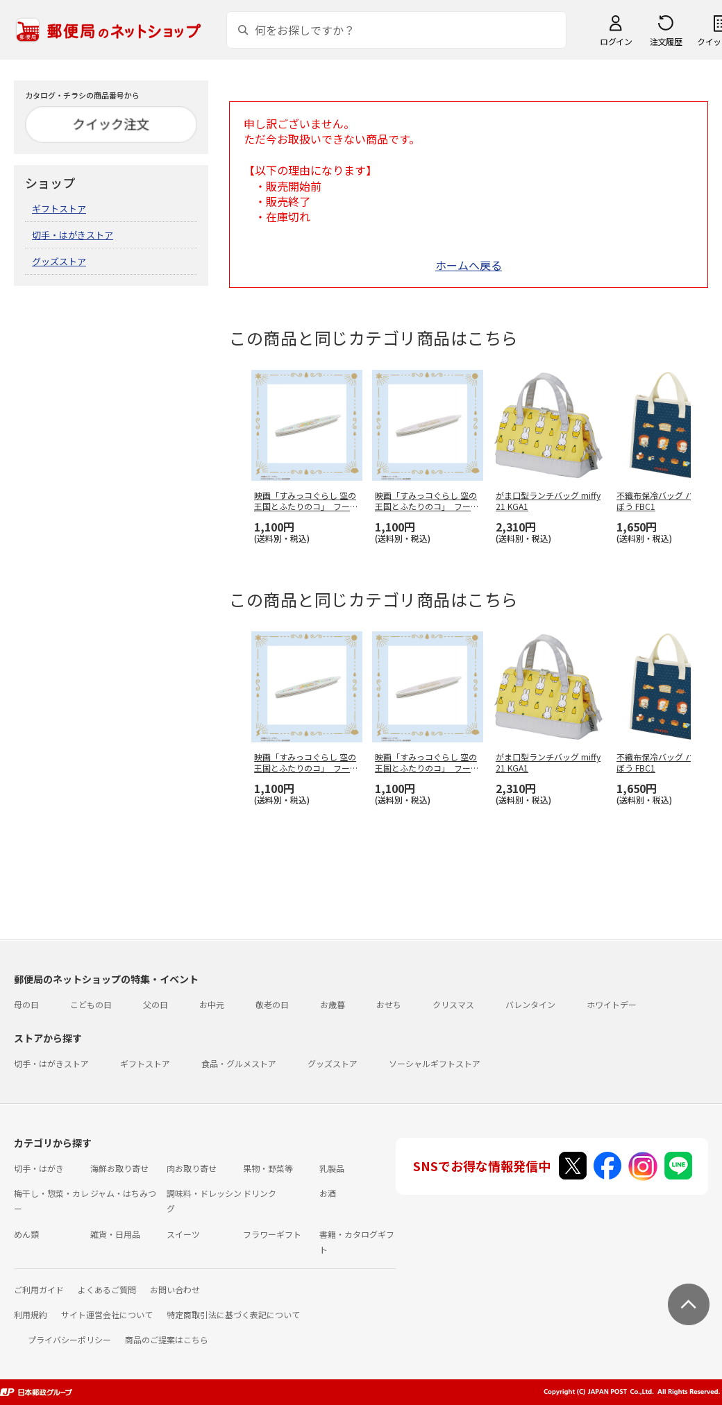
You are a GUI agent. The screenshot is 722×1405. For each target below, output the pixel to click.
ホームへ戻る (468, 265)
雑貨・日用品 (115, 1234)
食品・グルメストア (238, 1063)
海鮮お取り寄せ (119, 1168)
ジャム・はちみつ (123, 1193)
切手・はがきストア (72, 234)
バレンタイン (530, 1004)
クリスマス (453, 1004)
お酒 (327, 1193)
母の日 (26, 1004)
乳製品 (331, 1168)
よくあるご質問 (107, 1289)
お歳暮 (332, 1004)
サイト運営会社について (107, 1314)
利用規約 (30, 1314)
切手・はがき (39, 1168)
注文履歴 (666, 41)
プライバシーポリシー (69, 1339)
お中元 (211, 1004)
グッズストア (59, 261)
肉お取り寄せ (192, 1168)
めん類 (26, 1234)
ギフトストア (59, 208)
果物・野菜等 (268, 1168)
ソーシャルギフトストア (434, 1063)
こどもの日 (91, 1004)
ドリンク (259, 1193)
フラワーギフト (272, 1234)
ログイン (616, 41)
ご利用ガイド (39, 1289)
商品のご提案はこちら (166, 1339)
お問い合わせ (175, 1289)
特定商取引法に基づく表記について (233, 1314)
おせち (388, 1004)
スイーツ (183, 1234)
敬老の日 (272, 1004)
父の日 (155, 1004)
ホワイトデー (612, 1004)
